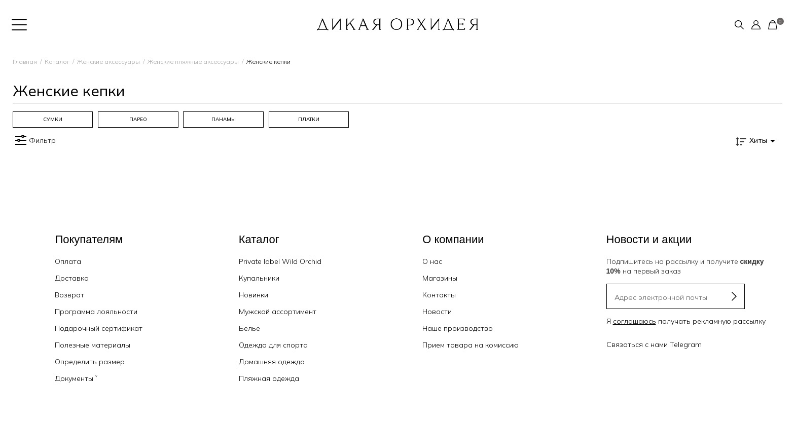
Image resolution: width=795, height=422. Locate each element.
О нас (432, 261)
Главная (25, 61)
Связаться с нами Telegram (654, 344)
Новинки (253, 294)
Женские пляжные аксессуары (193, 61)
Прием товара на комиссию (470, 345)
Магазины (439, 278)
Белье (249, 328)
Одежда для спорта (273, 345)
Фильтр (34, 140)
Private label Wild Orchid (280, 261)
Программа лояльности (96, 311)
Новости (437, 311)
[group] (53, 119)
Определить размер (90, 361)
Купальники (259, 278)
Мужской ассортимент (277, 311)
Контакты (439, 294)
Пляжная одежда (269, 378)
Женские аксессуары (108, 61)
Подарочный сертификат (98, 328)
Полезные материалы (92, 345)
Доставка (72, 278)
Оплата (68, 261)
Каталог (57, 61)
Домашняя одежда (272, 361)
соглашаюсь (634, 321)
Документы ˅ (76, 378)
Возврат (69, 294)
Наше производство (457, 328)
